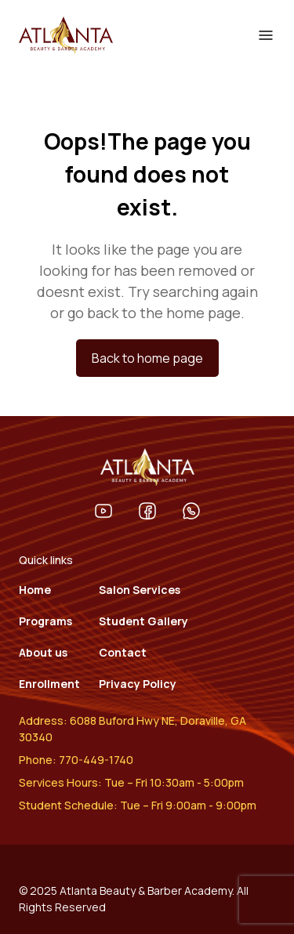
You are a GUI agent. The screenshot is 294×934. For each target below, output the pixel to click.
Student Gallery (143, 621)
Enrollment (49, 683)
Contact (123, 652)
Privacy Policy (137, 683)
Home (35, 589)
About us (43, 652)
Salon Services (139, 589)
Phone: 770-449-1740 (76, 759)
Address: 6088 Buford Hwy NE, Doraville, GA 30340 (132, 728)
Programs (45, 621)
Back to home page (147, 358)
